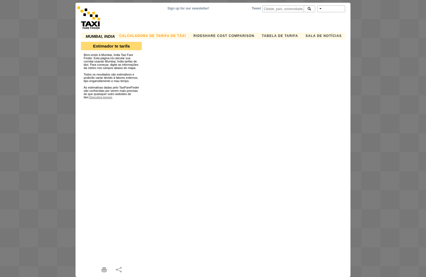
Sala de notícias (324, 36)
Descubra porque (100, 97)
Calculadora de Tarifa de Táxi (152, 36)
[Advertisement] (111, 180)
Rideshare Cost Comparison (223, 36)
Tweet (256, 8)
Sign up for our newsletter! (188, 8)
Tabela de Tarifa (280, 36)
